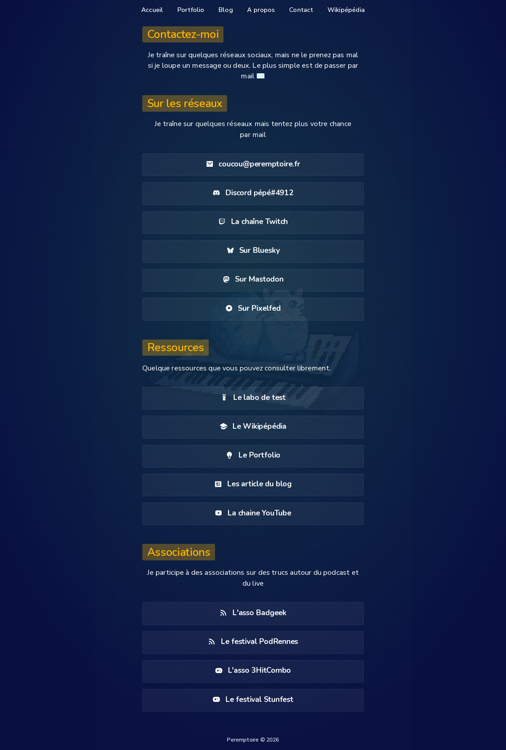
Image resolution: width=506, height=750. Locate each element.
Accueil (152, 10)
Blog (226, 10)
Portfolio (191, 10)
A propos (261, 10)
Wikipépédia (346, 10)
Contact (301, 10)
